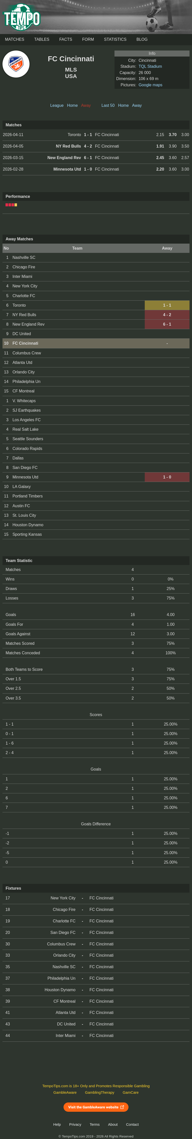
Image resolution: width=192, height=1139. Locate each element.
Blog (142, 39)
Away (137, 105)
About (113, 1124)
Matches (14, 39)
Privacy (75, 1124)
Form (88, 39)
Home (72, 105)
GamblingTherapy (99, 1092)
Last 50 (108, 105)
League (57, 105)
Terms (95, 1124)
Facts (65, 39)
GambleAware (65, 1092)
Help (57, 1124)
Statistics (115, 39)
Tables (41, 39)
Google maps (150, 85)
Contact (132, 1124)
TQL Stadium (150, 66)
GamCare (131, 1092)
